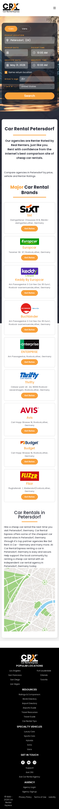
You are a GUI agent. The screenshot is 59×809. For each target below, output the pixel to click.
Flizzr (29, 483)
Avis (30, 418)
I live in (9, 86)
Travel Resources (30, 712)
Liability (52, 797)
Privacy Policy (25, 797)
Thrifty (29, 382)
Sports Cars (29, 736)
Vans (24, 28)
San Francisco (15, 675)
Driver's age (11, 79)
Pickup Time (38, 47)
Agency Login (29, 787)
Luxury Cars (29, 731)
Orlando (44, 675)
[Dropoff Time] (44, 65)
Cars (11, 28)
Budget (29, 448)
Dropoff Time (39, 60)
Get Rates (29, 228)
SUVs (29, 745)
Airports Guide (29, 707)
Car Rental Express (9, 802)
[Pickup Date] (18, 52)
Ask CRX (29, 772)
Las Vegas (15, 684)
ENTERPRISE (29, 352)
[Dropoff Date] (18, 65)
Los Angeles (15, 670)
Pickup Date (12, 47)
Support (30, 768)
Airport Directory (29, 703)
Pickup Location (14, 35)
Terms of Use (40, 797)
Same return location (20, 72)
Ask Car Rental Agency (29, 776)
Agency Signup (29, 791)
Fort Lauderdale (44, 670)
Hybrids (29, 740)
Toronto (44, 679)
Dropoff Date (13, 60)
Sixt (29, 215)
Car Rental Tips (29, 721)
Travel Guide (29, 716)
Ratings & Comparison (29, 694)
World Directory (29, 699)
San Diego (15, 679)
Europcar (29, 247)
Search (29, 96)
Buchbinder (29, 316)
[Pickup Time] (44, 52)
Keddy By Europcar (29, 280)
